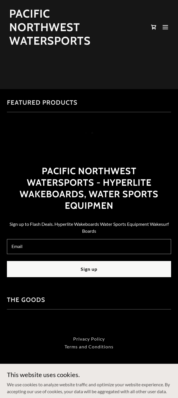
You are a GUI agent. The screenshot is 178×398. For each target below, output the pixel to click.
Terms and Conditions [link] (89, 346)
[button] (165, 27)
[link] (64, 43)
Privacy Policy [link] (89, 338)
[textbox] (89, 246)
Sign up (89, 269)
